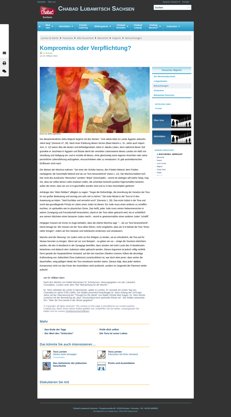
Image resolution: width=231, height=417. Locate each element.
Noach (159, 160)
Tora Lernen (60, 351)
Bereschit (103, 38)
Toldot (159, 173)
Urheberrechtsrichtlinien (77, 311)
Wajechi (116, 38)
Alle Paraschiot (85, 38)
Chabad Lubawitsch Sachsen (126, 12)
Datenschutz (133, 411)
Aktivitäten (64, 26)
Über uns (52, 2)
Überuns (48, 26)
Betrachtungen (133, 38)
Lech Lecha (161, 163)
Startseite (41, 2)
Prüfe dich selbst (109, 329)
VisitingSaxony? (153, 26)
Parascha (68, 38)
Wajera (159, 166)
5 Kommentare (59, 357)
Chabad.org (112, 411)
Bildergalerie (101, 26)
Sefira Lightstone (54, 134)
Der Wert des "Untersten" (59, 333)
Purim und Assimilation (121, 363)
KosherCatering (83, 26)
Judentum (171, 26)
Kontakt (185, 2)
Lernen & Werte (50, 38)
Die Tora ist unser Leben (113, 333)
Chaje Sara (161, 169)
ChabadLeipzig (138, 26)
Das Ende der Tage (55, 329)
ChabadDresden (120, 26)
